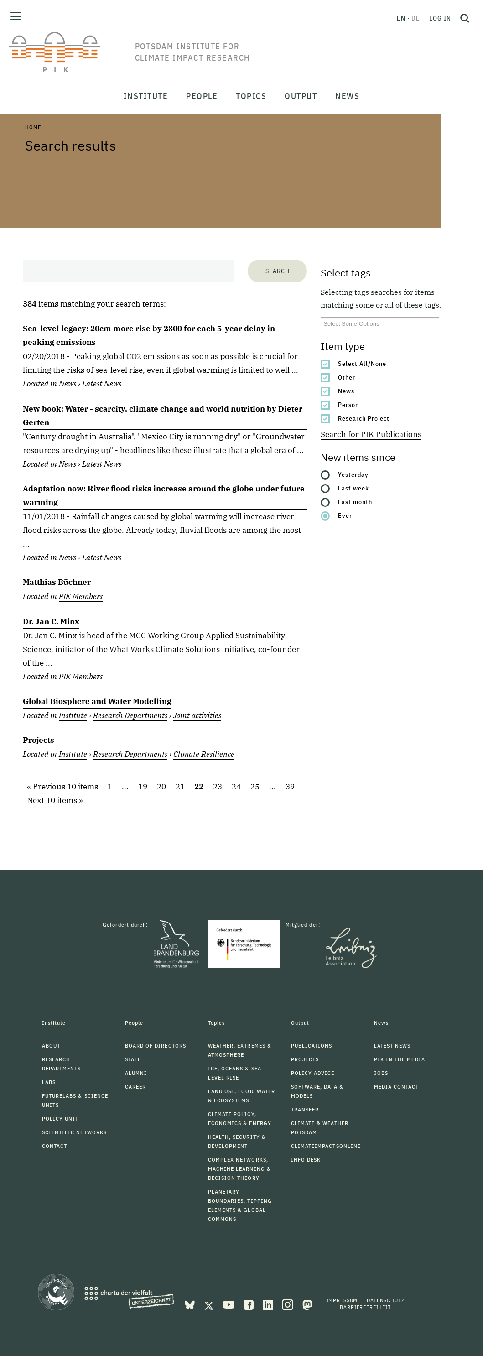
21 (180, 787)
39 (290, 787)
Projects (38, 740)
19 (142, 787)
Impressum (342, 1300)
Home (33, 127)
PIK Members (81, 596)
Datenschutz (385, 1300)
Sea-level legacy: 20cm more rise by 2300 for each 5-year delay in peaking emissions (149, 335)
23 (217, 787)
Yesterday (353, 474)
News (346, 391)
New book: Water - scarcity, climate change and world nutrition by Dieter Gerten (162, 416)
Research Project (364, 418)
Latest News (101, 384)
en (401, 18)
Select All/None (362, 364)
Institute (73, 715)
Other (346, 377)
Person (348, 405)
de (415, 18)
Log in (440, 18)
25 (255, 787)
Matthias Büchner (57, 582)
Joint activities (197, 715)
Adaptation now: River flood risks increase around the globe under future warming (164, 495)
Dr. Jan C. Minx (51, 621)
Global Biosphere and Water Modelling (97, 701)
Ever (345, 515)
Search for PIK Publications (371, 434)
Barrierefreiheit (365, 1307)
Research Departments (130, 715)
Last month (355, 502)
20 (161, 787)
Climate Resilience (203, 754)
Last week (353, 488)
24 (236, 787)
